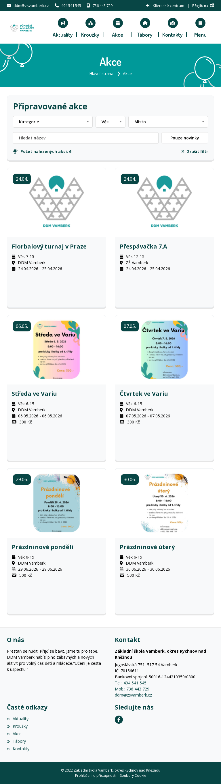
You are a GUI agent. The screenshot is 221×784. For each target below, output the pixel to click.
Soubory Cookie (133, 775)
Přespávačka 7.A (143, 246)
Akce (127, 73)
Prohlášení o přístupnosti (95, 775)
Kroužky (17, 726)
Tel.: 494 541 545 (130, 683)
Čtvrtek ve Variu (144, 393)
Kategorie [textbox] (29, 121)
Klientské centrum (168, 5)
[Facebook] (119, 720)
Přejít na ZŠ (203, 5)
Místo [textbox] (140, 121)
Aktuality (17, 718)
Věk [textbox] (105, 121)
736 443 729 (103, 5)
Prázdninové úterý (147, 547)
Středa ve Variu (34, 393)
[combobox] (53, 122)
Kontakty (18, 748)
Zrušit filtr (195, 151)
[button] (200, 27)
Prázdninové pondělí (42, 547)
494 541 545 (71, 5)
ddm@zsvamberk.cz (31, 5)
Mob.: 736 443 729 (132, 689)
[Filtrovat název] (86, 138)
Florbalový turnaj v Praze (49, 246)
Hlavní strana (101, 73)
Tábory (16, 741)
